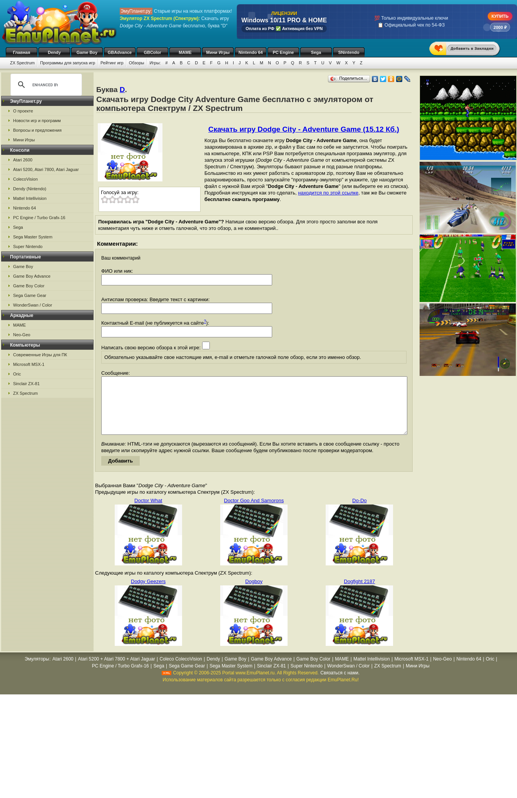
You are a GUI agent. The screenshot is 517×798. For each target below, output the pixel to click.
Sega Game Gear (29, 295)
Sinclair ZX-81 (26, 383)
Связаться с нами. (340, 684)
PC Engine (283, 52)
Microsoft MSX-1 (28, 364)
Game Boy (87, 52)
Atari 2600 (22, 160)
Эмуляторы (37, 670)
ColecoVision (25, 179)
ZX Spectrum (22, 62)
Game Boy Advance (31, 276)
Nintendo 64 (251, 52)
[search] (45, 84)
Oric (17, 374)
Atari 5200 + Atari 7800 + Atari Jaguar (116, 670)
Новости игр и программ (37, 120)
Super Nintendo (27, 246)
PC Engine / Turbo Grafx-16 (39, 217)
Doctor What (148, 512)
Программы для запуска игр (67, 62)
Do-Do (359, 512)
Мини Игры (218, 52)
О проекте (23, 111)
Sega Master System (32, 237)
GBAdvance (120, 52)
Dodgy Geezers (148, 593)
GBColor (152, 52)
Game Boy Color (28, 285)
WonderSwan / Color (32, 305)
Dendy (54, 52)
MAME (185, 52)
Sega (316, 52)
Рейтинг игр (112, 62)
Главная (21, 52)
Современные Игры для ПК (40, 354)
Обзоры (136, 62)
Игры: (155, 62)
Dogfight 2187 (359, 593)
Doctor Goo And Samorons (254, 512)
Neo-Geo (21, 334)
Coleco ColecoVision (180, 670)
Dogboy (254, 593)
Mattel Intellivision (30, 198)
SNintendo (349, 52)
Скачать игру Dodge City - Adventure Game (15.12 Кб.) (303, 129)
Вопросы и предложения (37, 130)
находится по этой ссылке (328, 193)
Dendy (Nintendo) (29, 188)
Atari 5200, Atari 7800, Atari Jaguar (46, 169)
